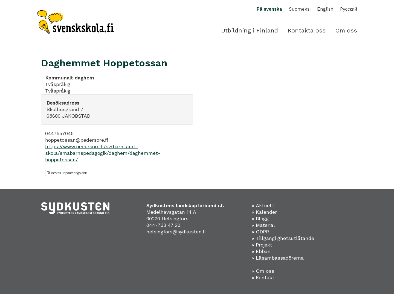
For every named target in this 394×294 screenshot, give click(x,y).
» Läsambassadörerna (278, 258)
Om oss (346, 30)
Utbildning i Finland (249, 30)
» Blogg (260, 218)
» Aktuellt (263, 205)
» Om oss (263, 271)
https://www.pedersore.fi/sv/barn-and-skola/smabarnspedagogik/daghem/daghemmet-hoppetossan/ (103, 153)
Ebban (263, 251)
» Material (263, 225)
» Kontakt (263, 277)
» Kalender (264, 212)
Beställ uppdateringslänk (67, 173)
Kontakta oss (307, 30)
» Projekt (262, 245)
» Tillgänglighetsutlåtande (283, 238)
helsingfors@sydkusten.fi (176, 231)
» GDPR (260, 231)
